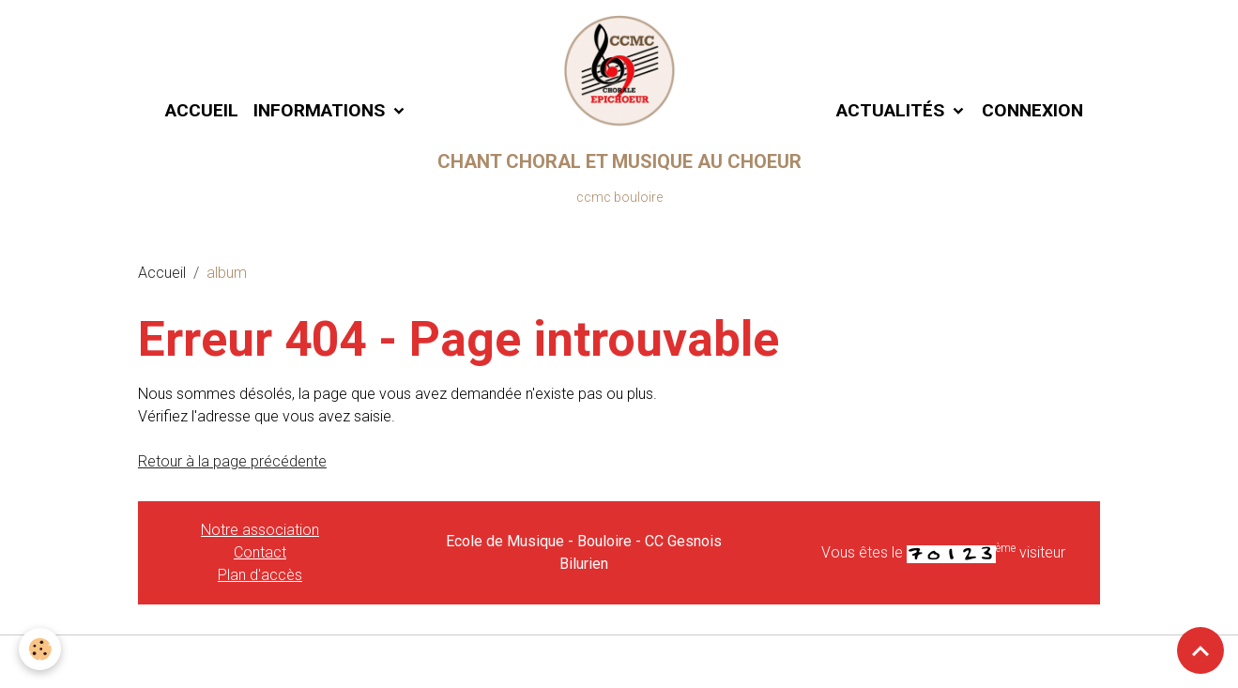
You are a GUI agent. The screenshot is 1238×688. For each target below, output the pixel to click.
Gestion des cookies (619, 661)
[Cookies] (40, 649)
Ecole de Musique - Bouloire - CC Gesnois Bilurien (584, 552)
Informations (321, 110)
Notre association (260, 530)
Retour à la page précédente (232, 461)
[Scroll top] (1200, 650)
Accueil (201, 110)
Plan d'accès (260, 575)
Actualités (890, 110)
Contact (260, 552)
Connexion (1032, 110)
